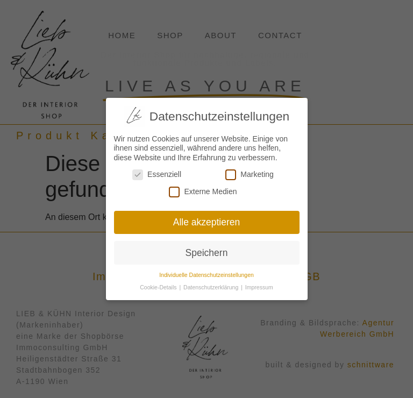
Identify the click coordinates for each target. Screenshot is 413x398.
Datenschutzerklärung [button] (211, 285)
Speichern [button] (207, 250)
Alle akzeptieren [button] (206, 220)
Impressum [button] (259, 285)
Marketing (249, 172)
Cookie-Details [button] (159, 285)
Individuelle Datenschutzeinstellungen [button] (206, 272)
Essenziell (156, 172)
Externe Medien (203, 189)
